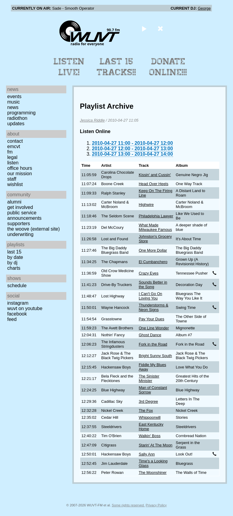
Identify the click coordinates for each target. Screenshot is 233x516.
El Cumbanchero (153, 262)
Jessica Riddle (92, 120)
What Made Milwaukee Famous (155, 227)
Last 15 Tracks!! (116, 67)
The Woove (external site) (33, 229)
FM (10, 151)
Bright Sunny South (155, 355)
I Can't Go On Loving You (150, 295)
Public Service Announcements (24, 215)
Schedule (17, 285)
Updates (15, 123)
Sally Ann (147, 454)
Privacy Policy (156, 505)
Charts (13, 268)
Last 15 (14, 251)
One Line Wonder (154, 328)
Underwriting (20, 234)
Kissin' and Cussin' (155, 175)
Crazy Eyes (148, 273)
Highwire (146, 204)
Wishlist (15, 184)
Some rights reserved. (128, 505)
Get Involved (20, 207)
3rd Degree (148, 401)
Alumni (14, 201)
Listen (12, 162)
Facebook (17, 313)
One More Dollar (153, 250)
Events (14, 96)
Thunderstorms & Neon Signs (153, 307)
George (204, 8)
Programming (21, 112)
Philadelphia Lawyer (156, 216)
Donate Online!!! (168, 67)
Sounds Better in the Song (153, 284)
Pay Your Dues (151, 319)
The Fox (146, 410)
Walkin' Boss (149, 436)
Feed (12, 319)
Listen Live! (69, 67)
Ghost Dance (150, 335)
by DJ (12, 262)
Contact (15, 141)
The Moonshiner (152, 472)
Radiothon (17, 118)
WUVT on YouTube (25, 308)
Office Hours (19, 168)
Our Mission (19, 173)
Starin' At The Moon (155, 445)
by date (15, 257)
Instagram (17, 303)
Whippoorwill (150, 417)
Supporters (18, 223)
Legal (12, 157)
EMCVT (13, 146)
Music (13, 101)
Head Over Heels (153, 184)
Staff (11, 179)
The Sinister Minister (149, 378)
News (12, 107)
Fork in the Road (153, 344)
